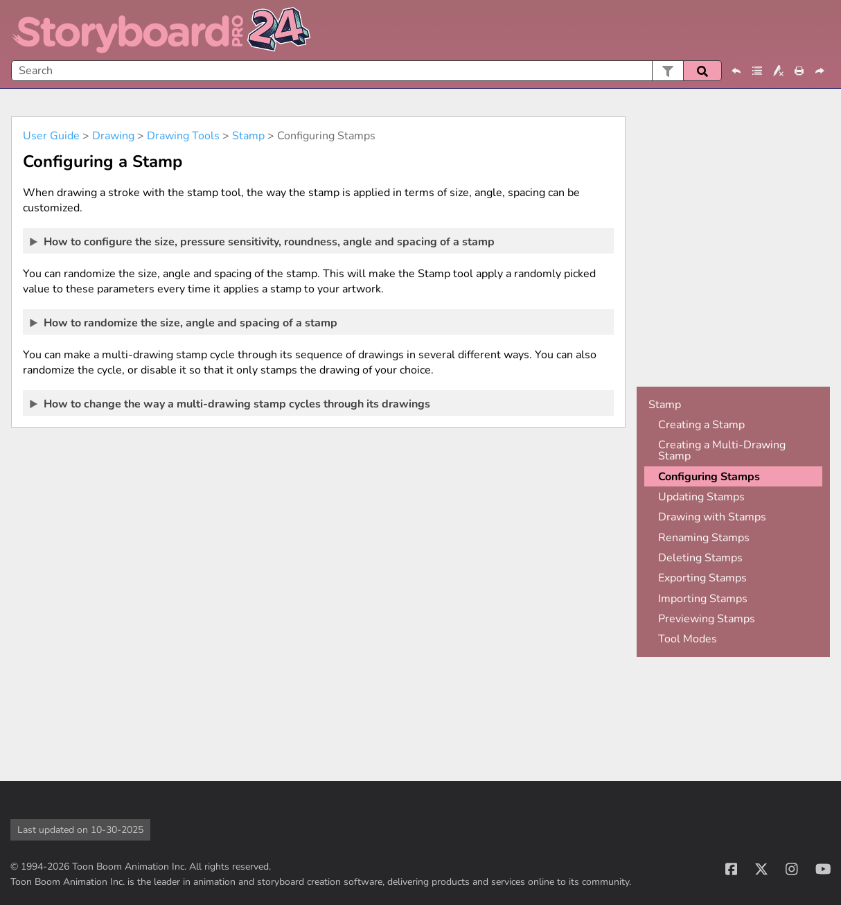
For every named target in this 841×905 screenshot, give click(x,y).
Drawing (113, 135)
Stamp (248, 135)
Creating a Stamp (701, 424)
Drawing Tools (183, 135)
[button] (667, 70)
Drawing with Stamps (712, 517)
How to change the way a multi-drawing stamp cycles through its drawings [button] (230, 403)
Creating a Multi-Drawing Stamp (722, 450)
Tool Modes (687, 639)
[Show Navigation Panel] (822, 30)
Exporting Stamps (702, 578)
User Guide (51, 135)
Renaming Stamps (704, 537)
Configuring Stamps (709, 476)
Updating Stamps (701, 496)
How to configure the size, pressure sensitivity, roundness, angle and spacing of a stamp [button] (263, 241)
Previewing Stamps (706, 618)
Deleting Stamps (700, 557)
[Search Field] (366, 70)
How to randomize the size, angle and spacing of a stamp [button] (184, 322)
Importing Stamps (702, 598)
